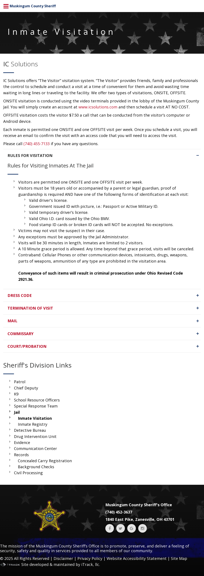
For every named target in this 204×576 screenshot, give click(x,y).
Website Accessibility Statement (137, 558)
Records (21, 454)
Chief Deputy (26, 388)
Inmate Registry (32, 424)
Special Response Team (36, 406)
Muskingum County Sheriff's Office (138, 504)
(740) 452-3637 (118, 512)
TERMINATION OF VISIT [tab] (104, 308)
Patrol (19, 381)
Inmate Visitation (35, 418)
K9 (16, 394)
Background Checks (36, 466)
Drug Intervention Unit (35, 436)
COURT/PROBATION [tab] (104, 346)
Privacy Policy (89, 558)
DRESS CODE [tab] (104, 295)
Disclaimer (63, 558)
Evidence (22, 442)
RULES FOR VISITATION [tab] (104, 155)
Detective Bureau (30, 430)
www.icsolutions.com (97, 106)
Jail (17, 412)
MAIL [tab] (104, 321)
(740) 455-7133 (36, 143)
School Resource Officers (37, 400)
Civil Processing (28, 472)
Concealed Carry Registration (45, 460)
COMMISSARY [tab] (104, 334)
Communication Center (35, 448)
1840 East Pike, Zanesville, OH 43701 (139, 519)
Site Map (179, 558)
